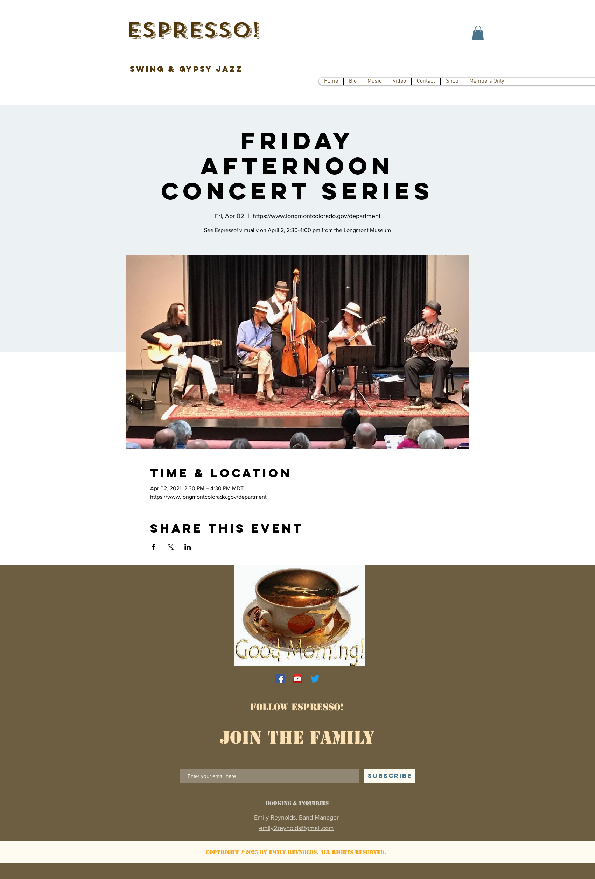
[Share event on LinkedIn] (187, 547)
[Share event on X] (170, 547)
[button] (478, 33)
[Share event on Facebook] (153, 547)
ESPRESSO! (193, 30)
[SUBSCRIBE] (389, 776)
